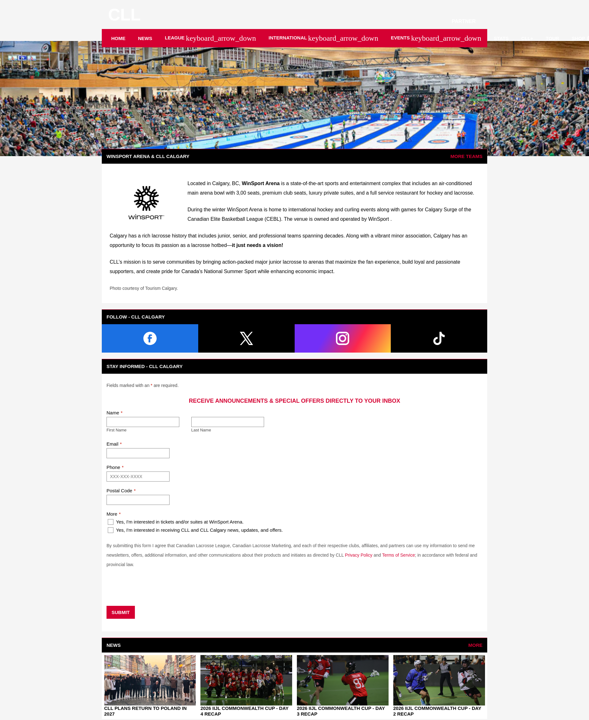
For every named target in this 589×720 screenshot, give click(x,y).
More (112, 514)
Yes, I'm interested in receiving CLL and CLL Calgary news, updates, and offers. (195, 530)
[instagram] (343, 338)
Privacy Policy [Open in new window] (358, 555)
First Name (117, 430)
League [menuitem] (210, 38)
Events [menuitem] (436, 38)
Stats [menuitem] (501, 38)
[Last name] (227, 422)
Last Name (201, 430)
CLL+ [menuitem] (527, 38)
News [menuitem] (145, 38)
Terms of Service (398, 555)
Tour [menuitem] (552, 38)
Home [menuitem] (118, 38)
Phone (113, 467)
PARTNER (466, 21)
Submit (121, 612)
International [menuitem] (323, 38)
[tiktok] (439, 338)
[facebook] (150, 338)
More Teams (466, 156)
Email (112, 444)
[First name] (143, 422)
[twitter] (246, 338)
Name (113, 412)
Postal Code (119, 490)
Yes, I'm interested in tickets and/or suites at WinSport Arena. (176, 522)
